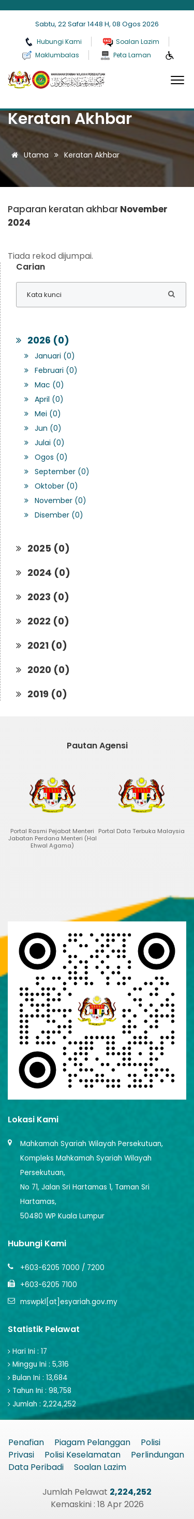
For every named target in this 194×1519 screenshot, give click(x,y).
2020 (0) (43, 669)
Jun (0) (43, 428)
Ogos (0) (46, 457)
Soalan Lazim (100, 1467)
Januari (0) (49, 356)
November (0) (55, 500)
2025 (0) (43, 548)
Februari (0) (51, 370)
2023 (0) (42, 596)
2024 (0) (43, 572)
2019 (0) (41, 693)
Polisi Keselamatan (82, 1455)
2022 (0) (42, 621)
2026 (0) (42, 340)
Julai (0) (44, 442)
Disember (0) (53, 515)
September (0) (56, 471)
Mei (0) (42, 414)
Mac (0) (44, 385)
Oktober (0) (51, 486)
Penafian (26, 1442)
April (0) (44, 399)
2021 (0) (41, 645)
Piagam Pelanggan (92, 1442)
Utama (28, 155)
